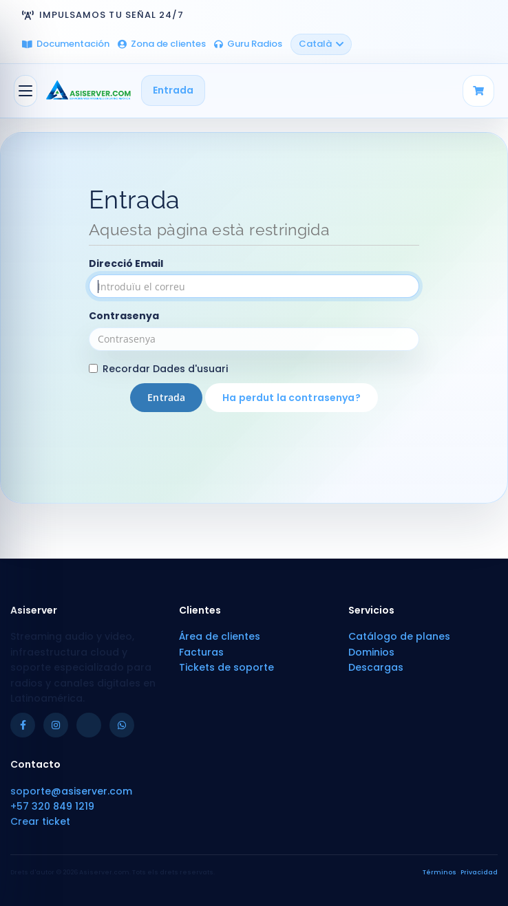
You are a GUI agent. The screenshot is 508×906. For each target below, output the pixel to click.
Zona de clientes (162, 43)
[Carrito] (478, 91)
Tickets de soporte (226, 667)
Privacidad (479, 872)
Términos (439, 872)
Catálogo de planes (399, 636)
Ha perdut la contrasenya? (291, 398)
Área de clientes (219, 636)
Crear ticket (40, 821)
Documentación (65, 43)
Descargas (375, 667)
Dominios (371, 652)
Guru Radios (248, 43)
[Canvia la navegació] (25, 91)
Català (321, 43)
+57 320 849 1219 (52, 806)
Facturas (201, 652)
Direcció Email (126, 263)
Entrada (173, 90)
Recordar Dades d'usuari (158, 369)
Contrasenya (124, 316)
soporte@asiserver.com (71, 791)
